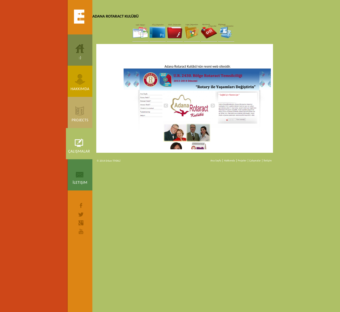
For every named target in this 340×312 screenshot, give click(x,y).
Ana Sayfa (216, 160)
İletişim (80, 182)
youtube (81, 231)
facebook (81, 205)
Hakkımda (79, 88)
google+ (81, 222)
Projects (80, 120)
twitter (81, 214)
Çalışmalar (79, 151)
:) (80, 57)
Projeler (242, 160)
